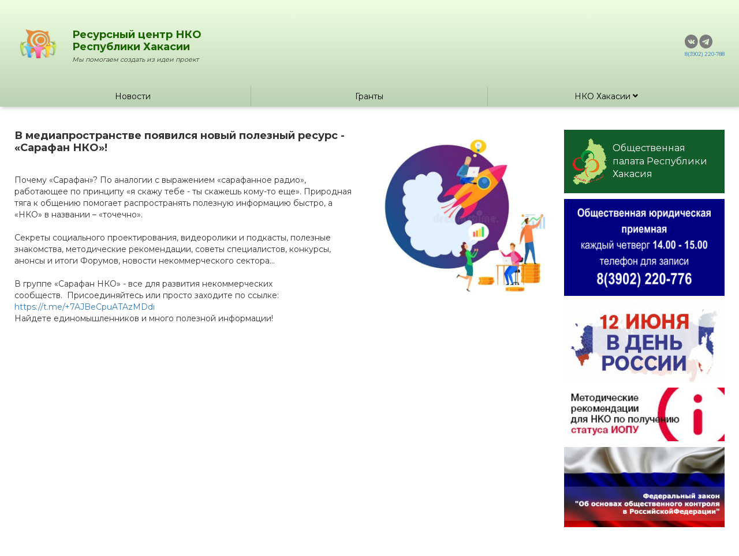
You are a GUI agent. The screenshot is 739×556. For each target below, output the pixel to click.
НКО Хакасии (606, 96)
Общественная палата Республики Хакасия (640, 161)
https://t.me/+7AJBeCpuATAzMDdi (84, 307)
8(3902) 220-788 (705, 54)
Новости (133, 96)
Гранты (369, 96)
